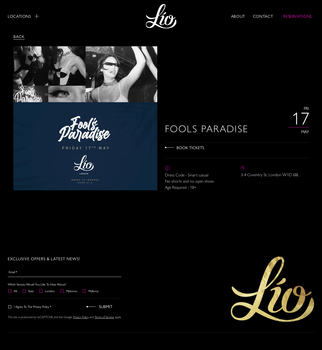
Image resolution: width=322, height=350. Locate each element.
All (13, 291)
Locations (23, 16)
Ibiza (28, 291)
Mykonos (69, 291)
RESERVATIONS (297, 16)
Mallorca (90, 291)
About (238, 16)
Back (19, 36)
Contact (263, 16)
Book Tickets (190, 147)
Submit (105, 306)
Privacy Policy (81, 317)
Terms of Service (104, 317)
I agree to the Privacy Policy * (30, 306)
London (47, 291)
